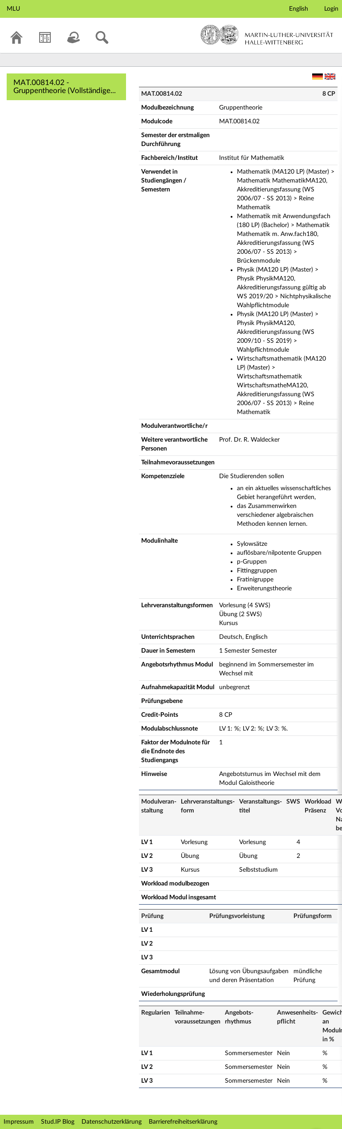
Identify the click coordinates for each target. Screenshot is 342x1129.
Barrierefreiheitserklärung (183, 1122)
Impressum (19, 1122)
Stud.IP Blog (57, 1122)
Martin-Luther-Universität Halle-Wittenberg (267, 34)
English (298, 9)
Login (331, 9)
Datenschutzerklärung (111, 1122)
